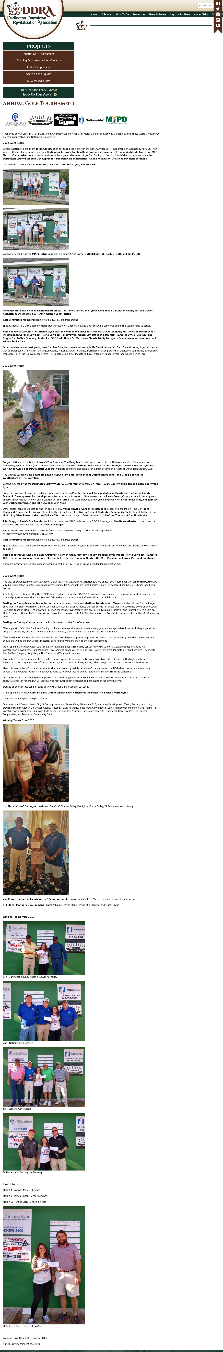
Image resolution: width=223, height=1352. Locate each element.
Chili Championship (38, 67)
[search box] (199, 5)
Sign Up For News (168, 14)
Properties (127, 14)
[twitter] (218, 9)
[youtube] (218, 25)
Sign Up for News (137, 1309)
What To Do (110, 14)
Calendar (95, 14)
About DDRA (189, 14)
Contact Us (206, 14)
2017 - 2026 (12, 1346)
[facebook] (218, 3)
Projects (39, 46)
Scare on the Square (38, 74)
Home (82, 14)
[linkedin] (218, 14)
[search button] (210, 5)
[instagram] (218, 19)
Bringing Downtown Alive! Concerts (39, 60)
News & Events (145, 14)
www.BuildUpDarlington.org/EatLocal (142, 641)
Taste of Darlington (38, 80)
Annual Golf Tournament (38, 54)
